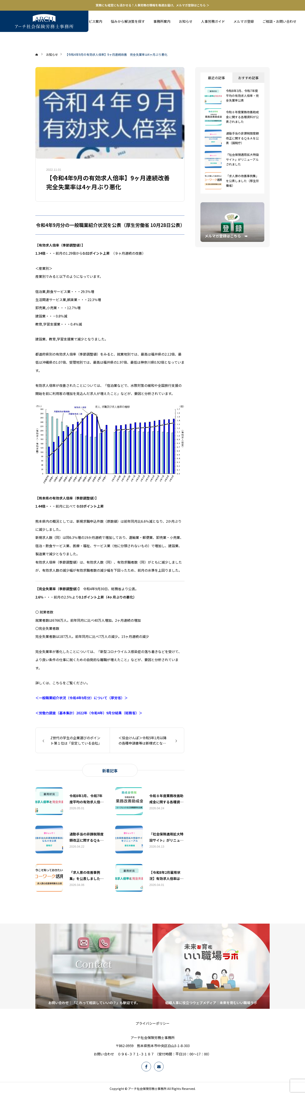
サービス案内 (92, 21)
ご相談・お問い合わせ (279, 21)
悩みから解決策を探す (128, 21)
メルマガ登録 (243, 21)
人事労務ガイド (213, 21)
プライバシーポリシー (152, 1023)
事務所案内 (161, 21)
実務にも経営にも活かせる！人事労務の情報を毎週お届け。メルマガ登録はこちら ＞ (152, 5)
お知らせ (186, 21)
